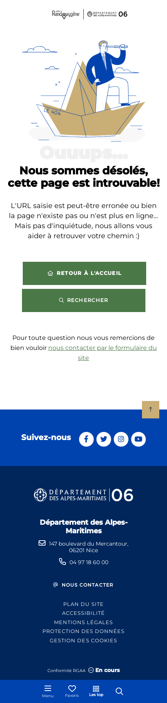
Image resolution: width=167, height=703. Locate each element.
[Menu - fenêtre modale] (47, 691)
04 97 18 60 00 (88, 562)
